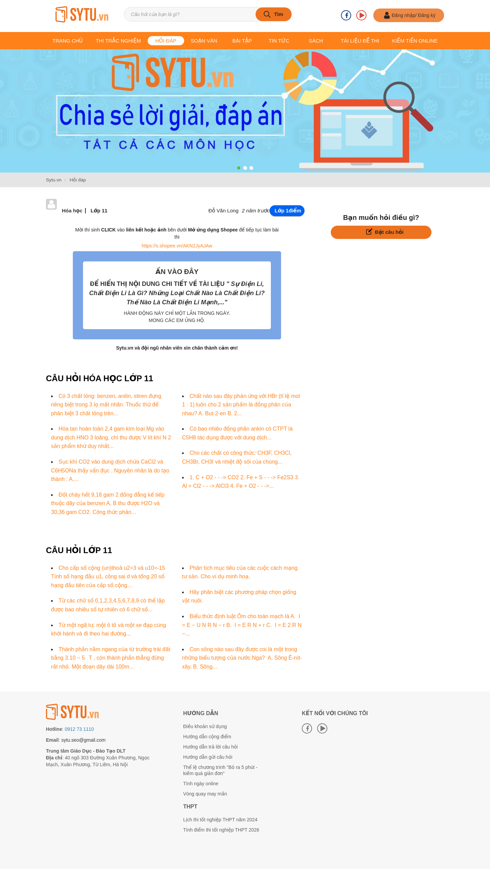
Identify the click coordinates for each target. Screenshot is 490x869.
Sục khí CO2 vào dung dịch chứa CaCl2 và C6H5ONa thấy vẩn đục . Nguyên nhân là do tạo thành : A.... (110, 470)
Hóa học (72, 210)
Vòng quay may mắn (205, 793)
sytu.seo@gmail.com (83, 739)
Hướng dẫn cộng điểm (207, 736)
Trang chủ (67, 41)
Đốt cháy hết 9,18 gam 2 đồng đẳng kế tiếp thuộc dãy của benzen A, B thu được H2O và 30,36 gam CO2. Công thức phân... (108, 503)
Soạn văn (204, 41)
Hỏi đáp (165, 41)
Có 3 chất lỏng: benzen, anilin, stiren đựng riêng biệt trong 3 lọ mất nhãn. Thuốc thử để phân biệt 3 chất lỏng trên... (106, 404)
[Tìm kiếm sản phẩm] (214, 15)
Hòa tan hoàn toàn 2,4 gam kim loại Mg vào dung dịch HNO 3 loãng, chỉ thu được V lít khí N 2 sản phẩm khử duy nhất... (111, 437)
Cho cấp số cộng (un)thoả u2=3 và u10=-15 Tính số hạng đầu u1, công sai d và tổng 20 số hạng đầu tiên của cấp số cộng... (108, 576)
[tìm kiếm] (273, 15)
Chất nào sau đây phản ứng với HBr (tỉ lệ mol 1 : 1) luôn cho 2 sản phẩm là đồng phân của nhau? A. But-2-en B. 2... (241, 404)
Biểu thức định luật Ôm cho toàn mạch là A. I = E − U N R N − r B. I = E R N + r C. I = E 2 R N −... (241, 624)
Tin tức (278, 41)
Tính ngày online (200, 783)
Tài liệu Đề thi (360, 41)
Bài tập (242, 41)
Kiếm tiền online (415, 41)
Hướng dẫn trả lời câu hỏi (210, 746)
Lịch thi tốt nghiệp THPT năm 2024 (220, 819)
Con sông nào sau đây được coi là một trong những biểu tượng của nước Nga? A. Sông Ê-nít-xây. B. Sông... (242, 657)
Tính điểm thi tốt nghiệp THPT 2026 (221, 829)
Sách (316, 41)
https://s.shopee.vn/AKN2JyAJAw (177, 245)
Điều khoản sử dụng (205, 726)
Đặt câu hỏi (385, 231)
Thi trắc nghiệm (118, 41)
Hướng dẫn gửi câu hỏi (207, 756)
